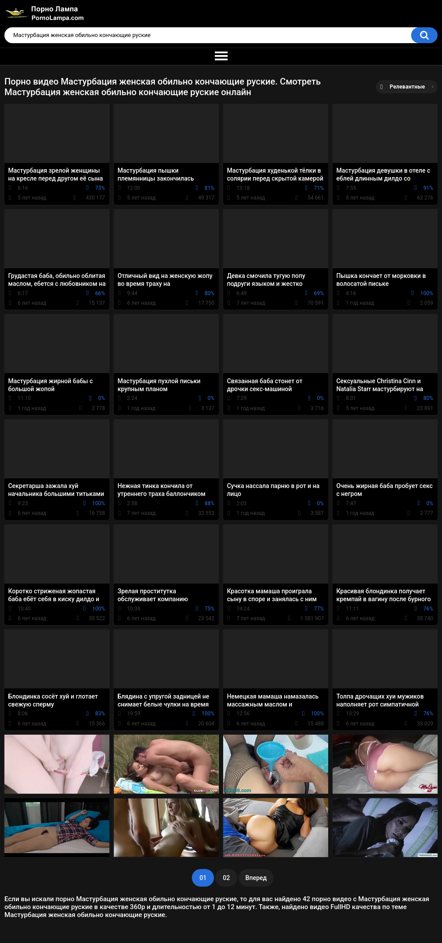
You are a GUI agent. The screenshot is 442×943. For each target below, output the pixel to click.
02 (226, 877)
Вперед (255, 877)
